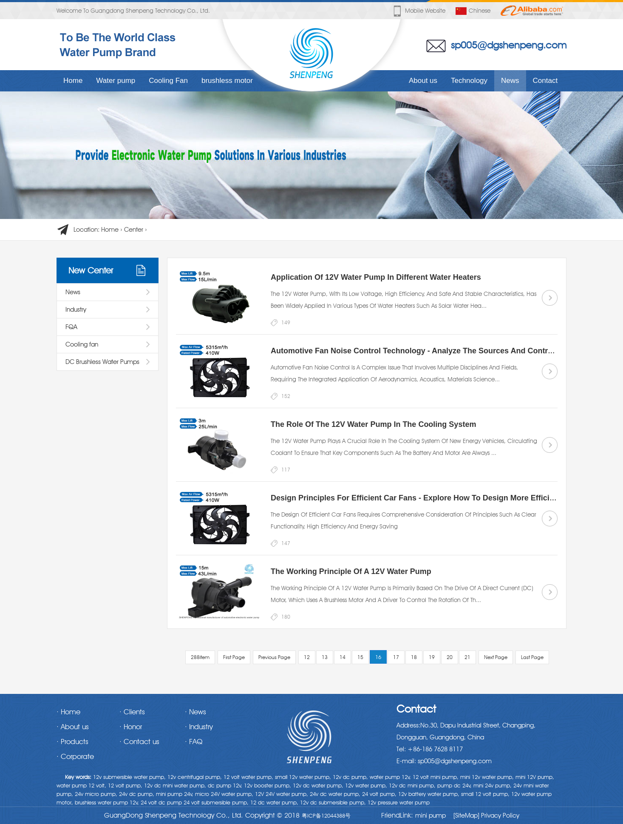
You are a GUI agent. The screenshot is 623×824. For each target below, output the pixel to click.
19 (432, 657)
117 (285, 469)
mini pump (430, 815)
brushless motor (227, 81)
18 (414, 657)
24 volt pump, (379, 793)
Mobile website (418, 11)
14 (342, 657)
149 (285, 322)
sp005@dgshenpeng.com (508, 45)
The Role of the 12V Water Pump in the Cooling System (373, 424)
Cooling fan (81, 344)
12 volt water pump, (248, 776)
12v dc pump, (350, 776)
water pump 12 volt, (81, 785)
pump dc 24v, (454, 785)
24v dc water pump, (335, 793)
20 (450, 657)
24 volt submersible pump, (216, 802)
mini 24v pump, (492, 785)
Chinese (473, 11)
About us (423, 81)
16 (378, 657)
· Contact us (139, 741)
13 (325, 657)
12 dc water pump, (274, 802)
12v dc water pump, (318, 785)
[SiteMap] (466, 815)
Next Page (495, 657)
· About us (73, 726)
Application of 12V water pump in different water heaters (376, 277)
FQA (71, 327)
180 (285, 617)
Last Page (532, 657)
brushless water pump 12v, (107, 802)
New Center (90, 270)
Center (133, 229)
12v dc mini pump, (412, 785)
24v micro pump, (96, 793)
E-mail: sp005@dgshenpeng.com (444, 761)
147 (285, 543)
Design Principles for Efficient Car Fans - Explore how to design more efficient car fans (433, 498)
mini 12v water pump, (487, 776)
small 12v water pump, (303, 776)
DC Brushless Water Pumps (102, 362)
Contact (545, 81)
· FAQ (193, 741)
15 (360, 657)
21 (467, 657)
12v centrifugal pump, (194, 776)
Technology (469, 81)
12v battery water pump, (428, 793)
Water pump (115, 81)
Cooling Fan (168, 81)
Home (72, 81)
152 (285, 396)
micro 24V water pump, (224, 793)
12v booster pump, (267, 785)
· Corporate (75, 756)
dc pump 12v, (225, 785)
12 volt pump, (125, 785)
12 (307, 657)
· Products (72, 741)
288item (200, 657)
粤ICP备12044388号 (326, 815)
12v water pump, (366, 785)
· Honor (130, 726)
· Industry (199, 726)
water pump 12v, (390, 776)
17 (396, 657)
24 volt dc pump (161, 802)
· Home (68, 712)
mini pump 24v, (174, 793)
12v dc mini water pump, (175, 785)
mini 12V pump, (534, 776)
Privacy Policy (499, 815)
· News (195, 712)
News (510, 81)
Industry (75, 309)
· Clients (132, 712)
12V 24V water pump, (281, 793)
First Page (234, 657)
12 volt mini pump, (436, 776)
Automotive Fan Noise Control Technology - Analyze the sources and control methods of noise (446, 351)
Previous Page (274, 657)
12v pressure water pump (399, 802)
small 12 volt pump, (485, 793)
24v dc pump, (136, 793)
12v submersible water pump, (129, 776)
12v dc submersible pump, (333, 802)
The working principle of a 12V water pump (351, 571)
